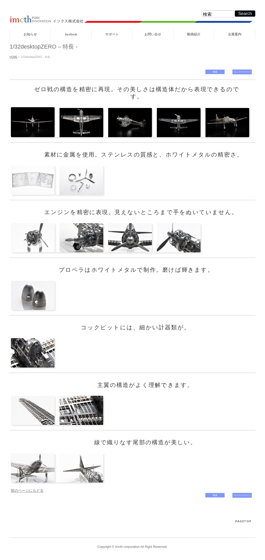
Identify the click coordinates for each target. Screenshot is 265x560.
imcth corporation (127, 547)
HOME (13, 57)
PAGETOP (243, 521)
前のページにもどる (27, 490)
